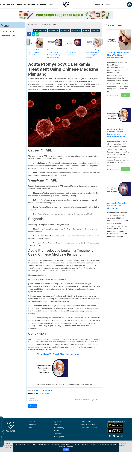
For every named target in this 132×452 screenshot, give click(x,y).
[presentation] (28, 41)
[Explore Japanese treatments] (63, 433)
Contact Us (98, 5)
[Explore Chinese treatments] (63, 424)
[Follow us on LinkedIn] (113, 436)
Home (2, 5)
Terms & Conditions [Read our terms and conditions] (88, 425)
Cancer (38, 25)
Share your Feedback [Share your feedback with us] (89, 428)
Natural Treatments (37, 5)
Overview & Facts (8, 36)
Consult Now (21, 5)
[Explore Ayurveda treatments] (63, 421)
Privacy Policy (68, 446)
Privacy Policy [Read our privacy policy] (86, 422)
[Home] (66, 5)
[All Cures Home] (10, 426)
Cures (50, 5)
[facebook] (29, 34)
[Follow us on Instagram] (122, 436)
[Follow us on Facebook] (109, 436)
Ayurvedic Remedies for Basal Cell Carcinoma (73, 52)
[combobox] (111, 4)
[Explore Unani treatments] (63, 430)
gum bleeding (56, 196)
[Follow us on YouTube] (118, 436)
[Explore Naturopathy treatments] (63, 436)
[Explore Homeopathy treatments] (63, 427)
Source (33, 406)
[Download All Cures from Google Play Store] (117, 424)
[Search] (122, 4)
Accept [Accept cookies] (66, 449)
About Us (10, 5)
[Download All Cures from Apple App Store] (117, 430)
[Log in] (129, 4)
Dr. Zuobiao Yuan (44, 390)
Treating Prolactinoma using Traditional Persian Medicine (35, 52)
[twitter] (33, 34)
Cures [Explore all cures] (30, 428)
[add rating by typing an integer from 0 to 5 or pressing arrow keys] (33, 400)
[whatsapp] (37, 34)
